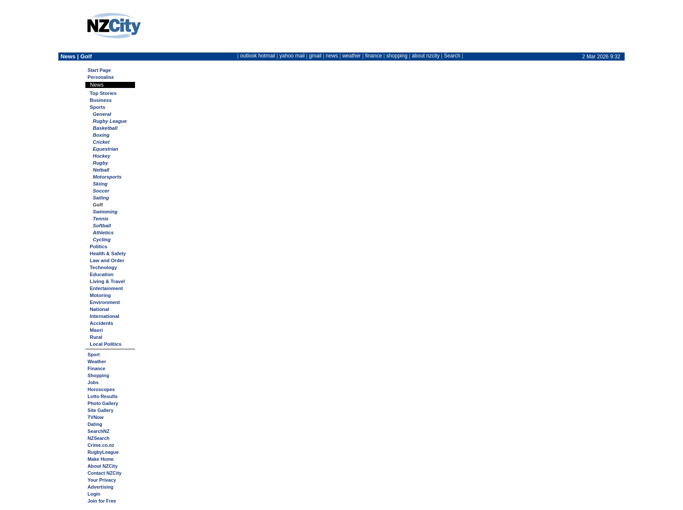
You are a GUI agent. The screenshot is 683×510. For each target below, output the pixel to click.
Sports (97, 107)
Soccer (101, 190)
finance (373, 56)
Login (94, 493)
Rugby (100, 162)
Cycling (102, 239)
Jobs (93, 382)
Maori (96, 330)
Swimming (105, 211)
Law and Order (107, 260)
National (99, 309)
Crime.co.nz (101, 445)
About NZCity (103, 466)
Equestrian (105, 149)
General (102, 114)
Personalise (101, 77)
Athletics (103, 232)
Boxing (101, 135)
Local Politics (106, 344)
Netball (101, 169)
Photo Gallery (103, 403)
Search (452, 56)
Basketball (105, 128)
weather (351, 56)
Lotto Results (103, 396)
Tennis (100, 218)
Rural (96, 337)
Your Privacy (102, 480)
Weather (97, 361)
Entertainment (106, 288)
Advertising (100, 487)
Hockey (101, 156)
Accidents (101, 323)
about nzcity (426, 56)
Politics (98, 246)
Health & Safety (108, 253)
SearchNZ (98, 431)
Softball (102, 225)
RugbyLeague (103, 452)
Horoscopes (101, 389)
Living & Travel (107, 281)
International (104, 316)
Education (102, 274)
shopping (397, 56)
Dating (95, 424)
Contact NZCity (105, 473)
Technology (103, 267)
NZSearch (98, 438)
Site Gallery (100, 410)
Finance (96, 368)
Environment (105, 302)
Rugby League (110, 121)
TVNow (96, 417)
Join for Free (102, 500)
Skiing (100, 183)
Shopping (98, 375)
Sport (94, 354)
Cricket (101, 142)
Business (101, 100)
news (332, 56)
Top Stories (103, 93)
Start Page (99, 70)
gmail (315, 56)
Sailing (101, 197)
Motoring (100, 295)
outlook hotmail (257, 56)
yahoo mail (292, 56)
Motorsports (107, 176)
